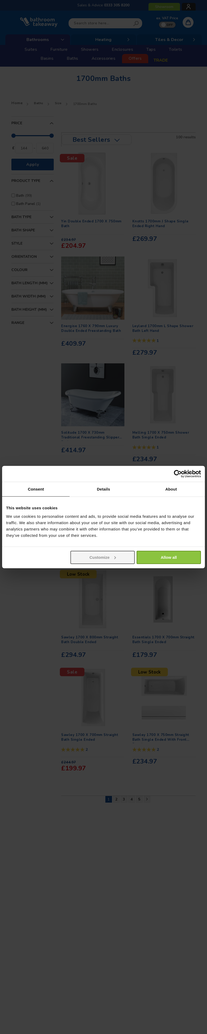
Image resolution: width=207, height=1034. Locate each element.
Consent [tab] (36, 489)
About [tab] (171, 489)
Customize (102, 557)
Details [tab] (103, 489)
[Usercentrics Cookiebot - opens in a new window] (178, 474)
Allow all (169, 557)
